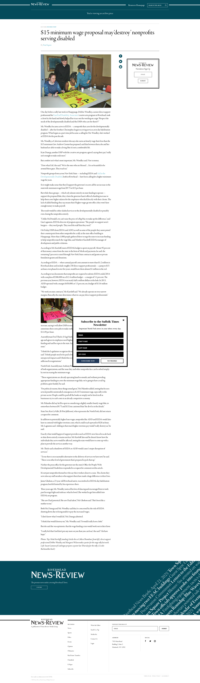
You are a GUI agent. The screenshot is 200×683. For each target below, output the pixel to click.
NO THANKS (112, 361)
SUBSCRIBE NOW (88, 361)
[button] (100, 323)
